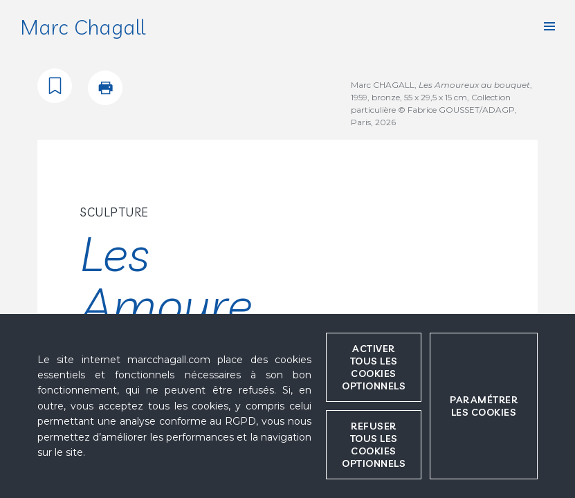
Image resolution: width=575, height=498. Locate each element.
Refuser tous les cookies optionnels (373, 445)
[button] (549, 26)
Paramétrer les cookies (484, 406)
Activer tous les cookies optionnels (373, 367)
